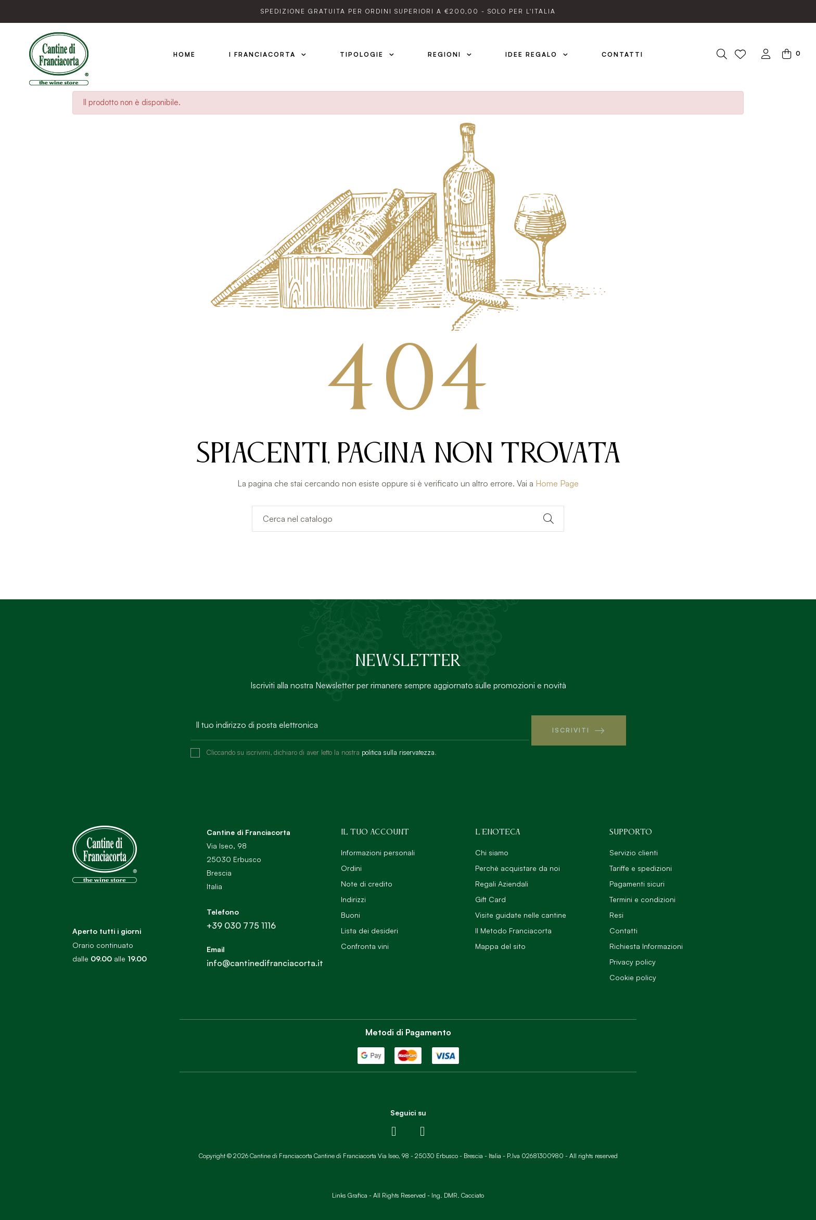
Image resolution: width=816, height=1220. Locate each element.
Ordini (351, 862)
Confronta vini (365, 940)
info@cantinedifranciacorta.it (265, 958)
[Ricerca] (408, 519)
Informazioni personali (378, 847)
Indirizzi (353, 894)
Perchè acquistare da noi (517, 862)
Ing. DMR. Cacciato (457, 1190)
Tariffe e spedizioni (640, 862)
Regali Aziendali (501, 878)
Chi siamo (491, 847)
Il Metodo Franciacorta (513, 925)
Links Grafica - (352, 1190)
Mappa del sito (500, 940)
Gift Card (490, 894)
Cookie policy (632, 972)
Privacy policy (632, 956)
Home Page (557, 483)
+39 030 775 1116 (241, 920)
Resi (616, 909)
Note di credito (366, 878)
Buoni (350, 909)
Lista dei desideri (369, 925)
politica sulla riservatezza (398, 747)
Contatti (623, 925)
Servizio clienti (633, 847)
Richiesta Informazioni (646, 940)
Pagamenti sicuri (637, 878)
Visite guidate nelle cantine (520, 909)
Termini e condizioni (642, 894)
